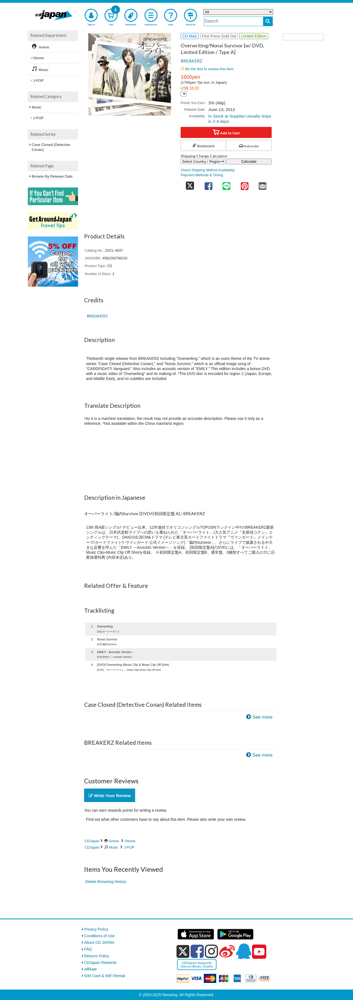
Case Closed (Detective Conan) (51, 147)
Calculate (249, 161)
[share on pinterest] (245, 184)
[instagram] (211, 951)
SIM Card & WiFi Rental (104, 976)
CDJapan (92, 841)
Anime (114, 841)
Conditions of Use (99, 936)
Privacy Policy (96, 929)
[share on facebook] (208, 184)
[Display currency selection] (184, 93)
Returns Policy (96, 956)
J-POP (129, 847)
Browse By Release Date (52, 176)
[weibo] (227, 951)
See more (262, 717)
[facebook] (197, 951)
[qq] (243, 951)
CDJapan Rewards (100, 962)
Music (113, 847)
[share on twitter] (190, 184)
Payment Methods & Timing (202, 175)
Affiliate (90, 969)
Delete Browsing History (105, 881)
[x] (182, 951)
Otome (130, 841)
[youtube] (259, 952)
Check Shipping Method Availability (208, 170)
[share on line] (226, 184)
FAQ (88, 949)
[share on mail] (262, 184)
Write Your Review (110, 795)
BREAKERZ (191, 60)
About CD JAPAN (99, 942)
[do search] (268, 21)
